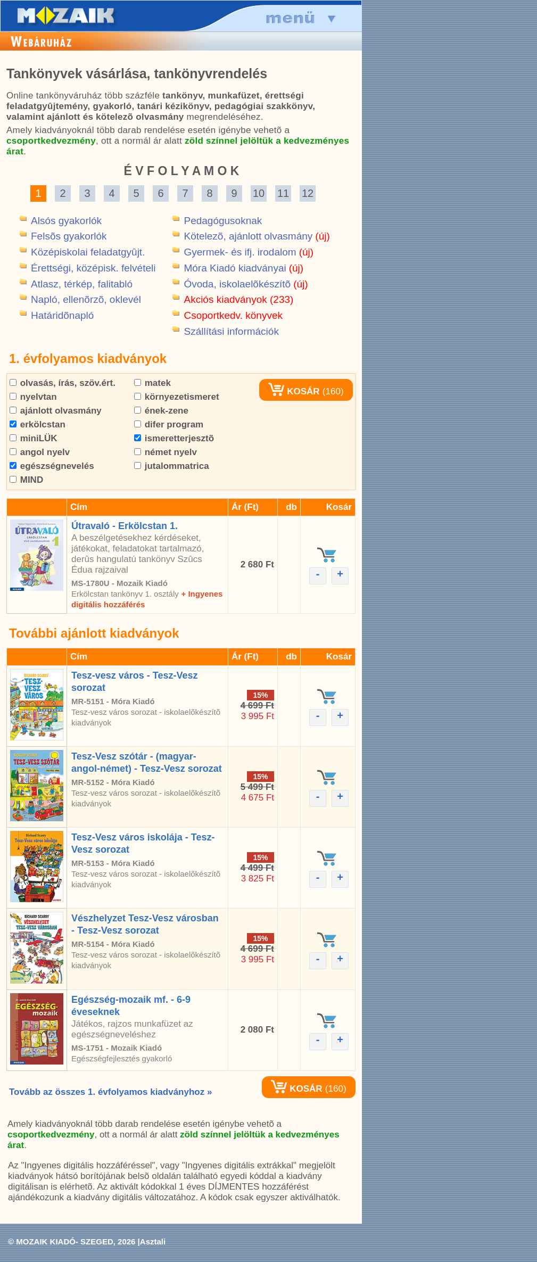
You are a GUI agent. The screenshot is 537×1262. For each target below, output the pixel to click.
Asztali (153, 1241)
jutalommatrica (171, 466)
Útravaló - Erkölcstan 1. (124, 526)
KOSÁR (293, 391)
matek (152, 383)
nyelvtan (33, 397)
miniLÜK (33, 438)
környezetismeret (176, 397)
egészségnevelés (52, 466)
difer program (168, 424)
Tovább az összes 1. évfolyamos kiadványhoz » (110, 1092)
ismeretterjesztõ (174, 438)
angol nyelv (40, 452)
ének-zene (161, 411)
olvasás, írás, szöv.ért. (62, 383)
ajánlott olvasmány (56, 411)
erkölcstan (37, 424)
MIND (26, 480)
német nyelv (165, 452)
